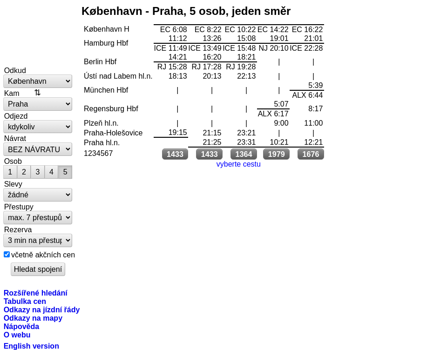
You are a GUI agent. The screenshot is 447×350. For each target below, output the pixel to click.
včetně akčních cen (43, 254)
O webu (17, 334)
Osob (13, 161)
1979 (276, 154)
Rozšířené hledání (36, 293)
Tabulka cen (25, 301)
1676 (311, 154)
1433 (175, 154)
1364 (244, 154)
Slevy (13, 184)
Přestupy (19, 206)
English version (31, 346)
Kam (12, 93)
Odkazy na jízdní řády (42, 309)
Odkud (15, 70)
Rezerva (18, 229)
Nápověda (22, 326)
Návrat (15, 138)
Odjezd (16, 116)
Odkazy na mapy (33, 318)
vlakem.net (38, 33)
